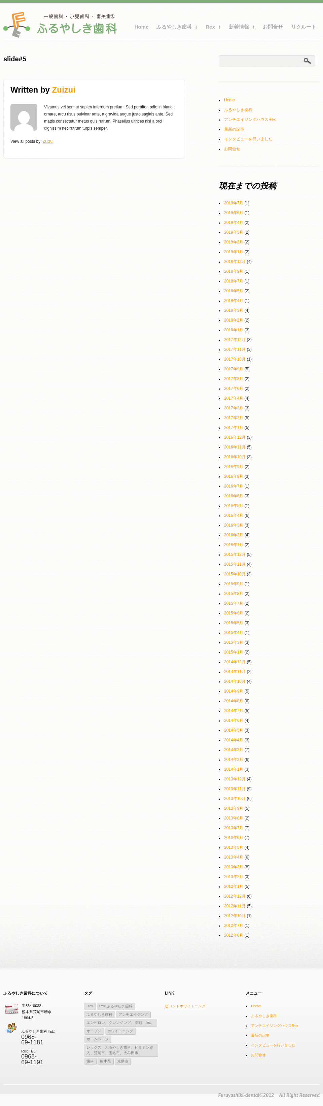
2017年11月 (235, 349)
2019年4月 (233, 222)
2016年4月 (233, 515)
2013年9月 (233, 808)
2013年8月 (233, 818)
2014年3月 (233, 749)
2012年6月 (233, 935)
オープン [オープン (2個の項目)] (93, 1031)
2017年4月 (233, 398)
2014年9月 (233, 691)
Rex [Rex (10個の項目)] (89, 1006)
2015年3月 (233, 642)
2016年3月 (233, 525)
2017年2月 (233, 417)
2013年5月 (233, 847)
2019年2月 (233, 242)
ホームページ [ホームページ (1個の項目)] (97, 1039)
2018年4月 (233, 300)
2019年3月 (233, 232)
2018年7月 (233, 281)
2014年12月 (235, 662)
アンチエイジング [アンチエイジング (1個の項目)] (133, 1014)
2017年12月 (235, 339)
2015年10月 (235, 574)
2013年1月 (233, 886)
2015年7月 (233, 603)
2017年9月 (233, 369)
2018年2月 (233, 320)
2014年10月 (235, 681)
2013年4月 (233, 857)
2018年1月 (233, 330)
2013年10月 (235, 798)
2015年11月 (235, 564)
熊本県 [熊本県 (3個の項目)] (105, 1061)
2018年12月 (235, 261)
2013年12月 (235, 779)
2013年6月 (233, 837)
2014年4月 (233, 740)
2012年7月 (233, 925)
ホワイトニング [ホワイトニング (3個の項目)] (120, 1031)
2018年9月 (233, 271)
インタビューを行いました (248, 139)
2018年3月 (233, 310)
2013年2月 (233, 876)
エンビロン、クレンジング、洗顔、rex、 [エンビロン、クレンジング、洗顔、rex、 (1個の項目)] (120, 1022)
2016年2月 (233, 535)
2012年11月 (235, 906)
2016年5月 (233, 505)
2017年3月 (233, 408)
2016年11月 (235, 447)
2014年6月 (233, 720)
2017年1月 (233, 427)
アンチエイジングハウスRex (250, 119)
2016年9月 (233, 466)
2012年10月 (235, 915)
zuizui (63, 89)
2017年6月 (233, 388)
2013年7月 (233, 828)
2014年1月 (233, 769)
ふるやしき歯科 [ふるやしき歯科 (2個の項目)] (99, 1014)
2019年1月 (233, 251)
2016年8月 (233, 476)
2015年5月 (233, 623)
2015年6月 (233, 613)
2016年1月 (233, 544)
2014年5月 (233, 730)
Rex (211, 28)
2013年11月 (235, 788)
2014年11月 (235, 671)
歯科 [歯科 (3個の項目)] (90, 1061)
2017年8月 (233, 378)
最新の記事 (234, 129)
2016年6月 (233, 496)
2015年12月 (235, 554)
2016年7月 (233, 486)
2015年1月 (233, 652)
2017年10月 (235, 359)
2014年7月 (233, 710)
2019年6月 (233, 212)
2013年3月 (233, 867)
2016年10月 (235, 457)
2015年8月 (233, 593)
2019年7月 (233, 203)
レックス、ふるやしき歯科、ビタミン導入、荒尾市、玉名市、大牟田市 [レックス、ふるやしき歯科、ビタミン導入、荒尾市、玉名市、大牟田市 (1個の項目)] (119, 1050)
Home (142, 27)
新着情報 (239, 28)
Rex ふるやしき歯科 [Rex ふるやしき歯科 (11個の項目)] (116, 1006)
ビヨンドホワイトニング (185, 1006)
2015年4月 (233, 632)
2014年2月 (233, 759)
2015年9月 (233, 583)
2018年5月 (233, 291)
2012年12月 (235, 896)
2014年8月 (233, 701)
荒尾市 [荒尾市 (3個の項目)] (122, 1061)
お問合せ (273, 27)
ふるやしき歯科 (175, 28)
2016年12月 (235, 437)
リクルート (303, 27)
